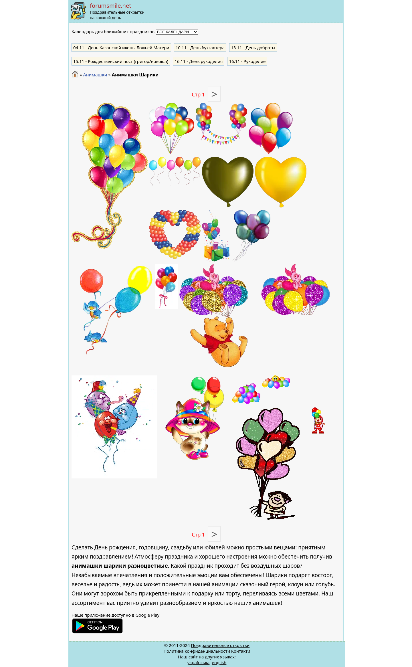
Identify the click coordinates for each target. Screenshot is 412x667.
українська (198, 662)
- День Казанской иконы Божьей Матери (121, 47)
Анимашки (95, 75)
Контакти (240, 651)
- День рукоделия (199, 61)
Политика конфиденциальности (196, 651)
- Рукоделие (247, 61)
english (219, 662)
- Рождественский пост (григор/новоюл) (120, 61)
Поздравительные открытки (220, 645)
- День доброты (253, 47)
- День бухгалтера (200, 47)
